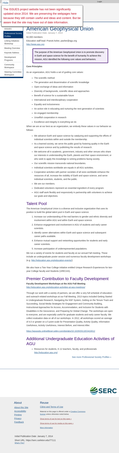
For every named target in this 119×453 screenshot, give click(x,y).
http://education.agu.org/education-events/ (51, 260)
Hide (5, 2)
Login (99, 1)
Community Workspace (9, 66)
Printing (18, 415)
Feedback (19, 422)
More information (46, 428)
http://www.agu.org (35, 44)
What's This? (19, 443)
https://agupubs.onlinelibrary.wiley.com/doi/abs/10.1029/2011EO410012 (60, 331)
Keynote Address (11, 53)
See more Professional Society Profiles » (91, 357)
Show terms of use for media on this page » (56, 423)
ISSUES (7, 29)
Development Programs (10, 58)
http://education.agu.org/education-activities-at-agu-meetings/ (55, 287)
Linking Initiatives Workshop (11, 42)
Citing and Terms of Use (51, 407)
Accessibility (20, 411)
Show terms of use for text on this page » (55, 419)
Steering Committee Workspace (13, 73)
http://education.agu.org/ (46, 352)
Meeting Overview (12, 48)
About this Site (21, 407)
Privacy (17, 418)
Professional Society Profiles (13, 34)
